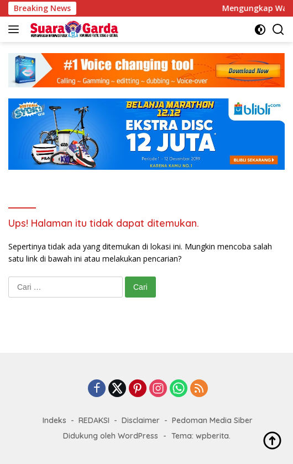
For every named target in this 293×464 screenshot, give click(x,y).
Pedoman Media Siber (212, 420)
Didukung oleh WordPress (110, 436)
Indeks (54, 420)
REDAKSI (94, 420)
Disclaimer (141, 420)
